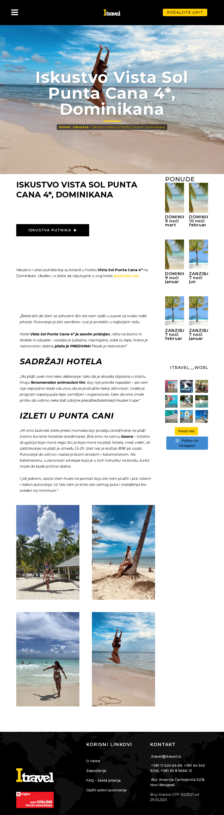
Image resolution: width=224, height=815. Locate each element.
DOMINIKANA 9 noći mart (174, 221)
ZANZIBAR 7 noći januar (198, 335)
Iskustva (81, 127)
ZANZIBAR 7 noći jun (198, 278)
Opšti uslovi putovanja (106, 790)
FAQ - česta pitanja (103, 780)
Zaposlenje (96, 770)
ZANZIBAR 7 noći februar (174, 335)
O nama (93, 761)
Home (64, 127)
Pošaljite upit (185, 12)
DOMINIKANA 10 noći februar (198, 221)
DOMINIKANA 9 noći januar (174, 278)
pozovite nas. (127, 276)
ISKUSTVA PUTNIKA (52, 230)
